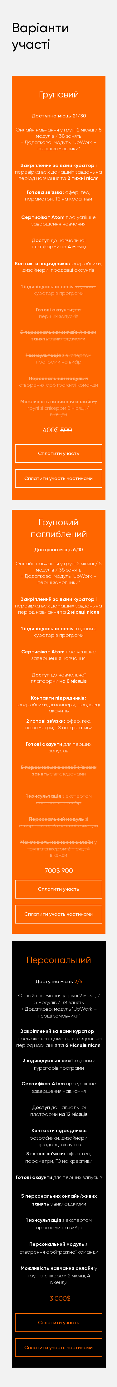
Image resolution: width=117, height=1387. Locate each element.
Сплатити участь (58, 1322)
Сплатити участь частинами (58, 1347)
